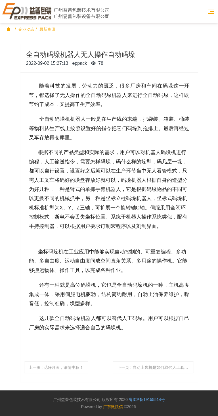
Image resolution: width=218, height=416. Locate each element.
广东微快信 (113, 406)
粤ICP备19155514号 (147, 399)
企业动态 (26, 29)
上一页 (56, 367)
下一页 (154, 367)
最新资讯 (47, 29)
